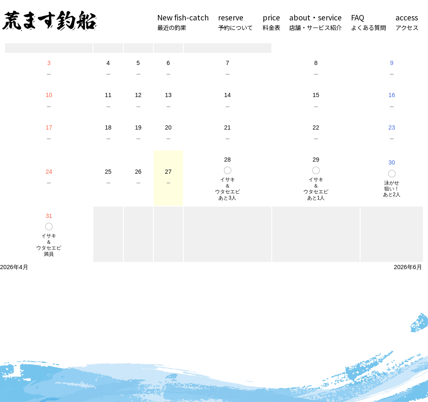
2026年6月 (408, 267)
